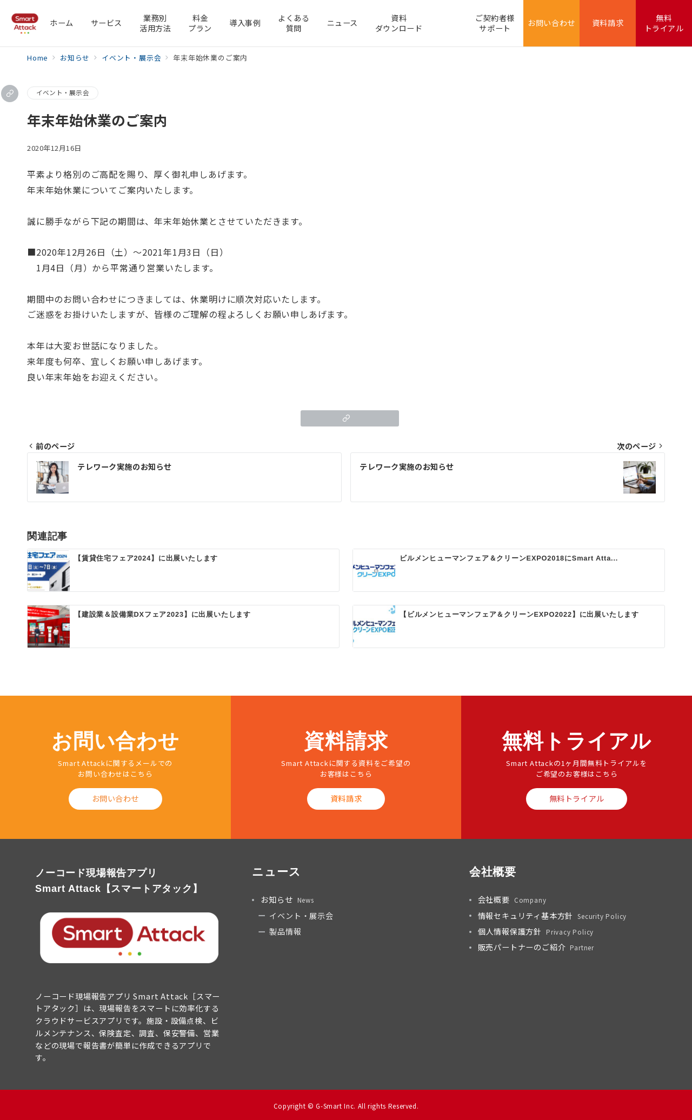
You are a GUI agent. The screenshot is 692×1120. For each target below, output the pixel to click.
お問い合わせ (115, 798)
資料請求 (346, 798)
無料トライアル (576, 798)
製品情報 (285, 931)
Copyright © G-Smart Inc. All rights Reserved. (346, 1106)
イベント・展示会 (62, 92)
